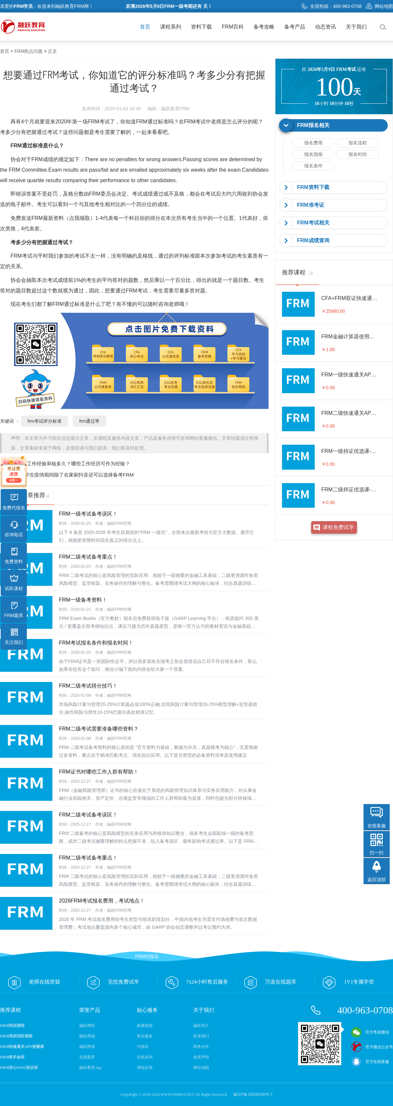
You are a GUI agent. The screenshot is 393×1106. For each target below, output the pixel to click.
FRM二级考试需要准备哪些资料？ (99, 729)
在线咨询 (145, 1057)
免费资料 (14, 556)
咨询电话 (14, 529)
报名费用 (313, 142)
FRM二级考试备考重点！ (88, 557)
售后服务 (145, 1036)
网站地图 (379, 6)
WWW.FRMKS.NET (177, 1094)
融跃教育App (90, 1067)
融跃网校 (87, 1025)
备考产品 (294, 27)
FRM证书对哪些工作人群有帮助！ (99, 772)
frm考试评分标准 (45, 421)
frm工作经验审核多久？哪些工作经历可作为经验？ (75, 463)
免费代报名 (13, 502)
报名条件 (313, 165)
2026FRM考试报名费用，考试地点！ (102, 901)
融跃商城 (87, 1036)
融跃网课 (87, 1046)
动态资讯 (325, 27)
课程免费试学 (338, 527)
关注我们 (14, 636)
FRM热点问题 (28, 51)
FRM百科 (233, 27)
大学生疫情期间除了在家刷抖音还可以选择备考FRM (77, 475)
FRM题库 (13, 610)
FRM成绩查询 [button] (313, 240)
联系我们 (201, 1036)
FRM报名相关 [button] (313, 125)
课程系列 (170, 27)
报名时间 (357, 154)
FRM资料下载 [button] (313, 187)
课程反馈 (145, 1067)
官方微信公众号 (372, 1047)
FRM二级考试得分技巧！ (88, 686)
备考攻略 (263, 27)
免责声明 (201, 1057)
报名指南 (313, 154)
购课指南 (145, 1025)
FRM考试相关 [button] (313, 222)
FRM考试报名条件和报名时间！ (96, 643)
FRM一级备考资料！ (83, 600)
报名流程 (357, 142)
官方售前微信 (370, 1032)
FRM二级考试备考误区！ (88, 815)
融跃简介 (201, 1025)
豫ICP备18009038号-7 (252, 1094)
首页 (145, 27)
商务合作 (201, 1046)
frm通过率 (89, 421)
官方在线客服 (370, 1061)
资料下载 (201, 27)
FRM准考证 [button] (310, 205)
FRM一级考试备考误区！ (88, 514)
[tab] (334, 125)
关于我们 (356, 27)
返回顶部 (376, 879)
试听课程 (14, 583)
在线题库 (87, 1057)
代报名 (143, 1046)
